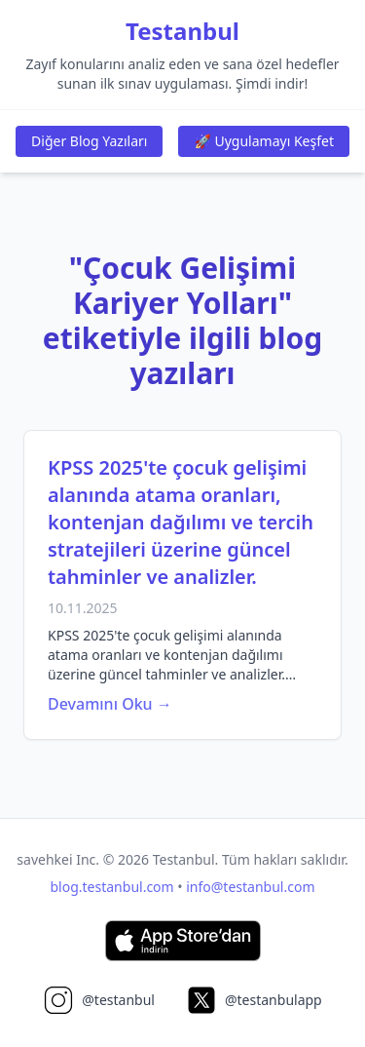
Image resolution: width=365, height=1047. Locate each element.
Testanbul (182, 31)
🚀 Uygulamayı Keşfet (264, 141)
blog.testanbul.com (112, 886)
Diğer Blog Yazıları (89, 141)
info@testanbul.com (250, 886)
